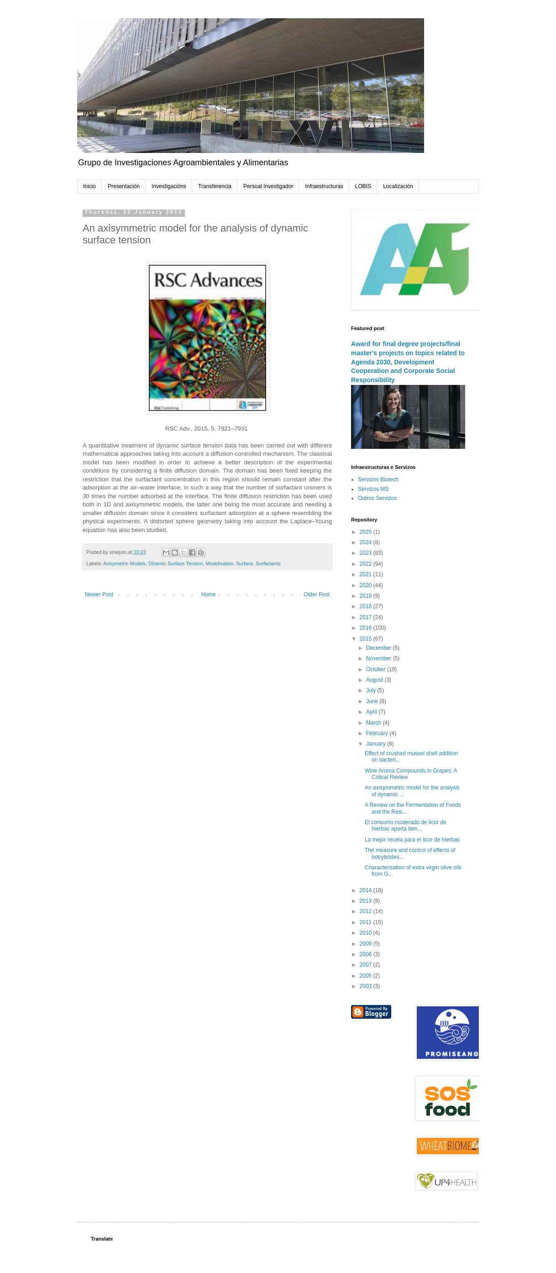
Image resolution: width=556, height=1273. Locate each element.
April (372, 712)
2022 (366, 564)
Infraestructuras (324, 186)
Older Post (317, 594)
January (376, 744)
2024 (366, 542)
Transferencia (214, 186)
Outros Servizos (377, 498)
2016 (366, 628)
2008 (366, 954)
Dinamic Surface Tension (175, 563)
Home (208, 594)
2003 (366, 986)
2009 (366, 944)
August (375, 680)
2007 (366, 965)
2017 (366, 617)
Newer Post (99, 594)
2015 (366, 639)
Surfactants (268, 563)
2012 (366, 911)
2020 (366, 585)
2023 (366, 553)
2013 (366, 901)
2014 (366, 890)
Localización (398, 186)
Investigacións (169, 186)
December (379, 648)
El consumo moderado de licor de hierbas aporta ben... (405, 825)
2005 (366, 976)
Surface (244, 563)
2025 (366, 532)
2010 (366, 933)
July (372, 690)
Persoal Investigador (268, 186)
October (376, 669)
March (374, 723)
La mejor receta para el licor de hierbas (412, 839)
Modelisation (219, 563)
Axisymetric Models (124, 563)
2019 (366, 596)
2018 (366, 606)
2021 (366, 574)
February (377, 733)
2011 (366, 922)
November (379, 658)
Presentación (124, 186)
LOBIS (363, 186)
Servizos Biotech (378, 479)
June (372, 701)
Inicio (89, 186)
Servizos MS (373, 489)
